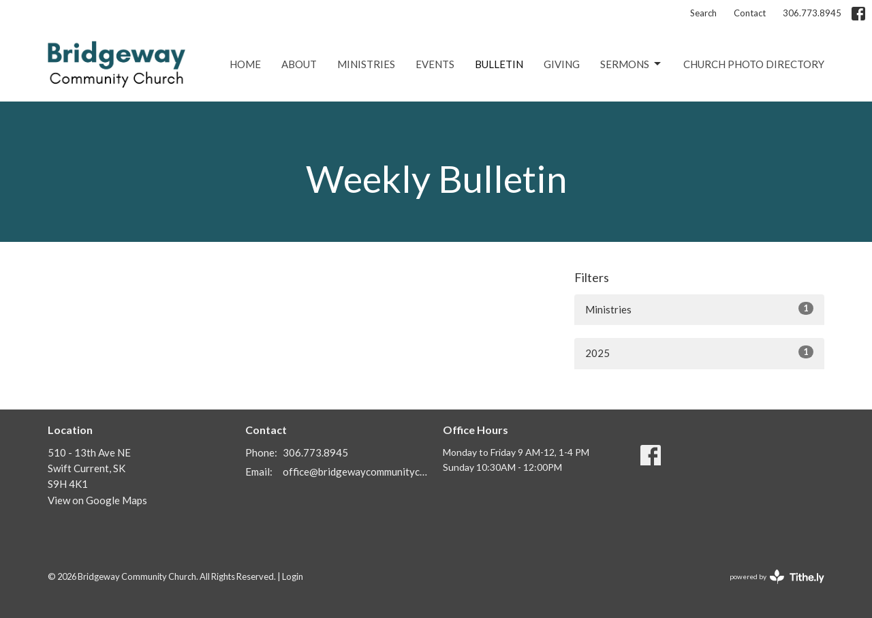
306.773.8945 (812, 12)
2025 (699, 352)
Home (245, 64)
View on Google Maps (97, 500)
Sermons (631, 64)
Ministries (366, 64)
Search (703, 12)
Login (292, 576)
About (299, 64)
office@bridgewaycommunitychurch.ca (356, 471)
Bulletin (499, 64)
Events (435, 64)
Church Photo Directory (753, 64)
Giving (562, 64)
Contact (750, 12)
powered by (777, 576)
